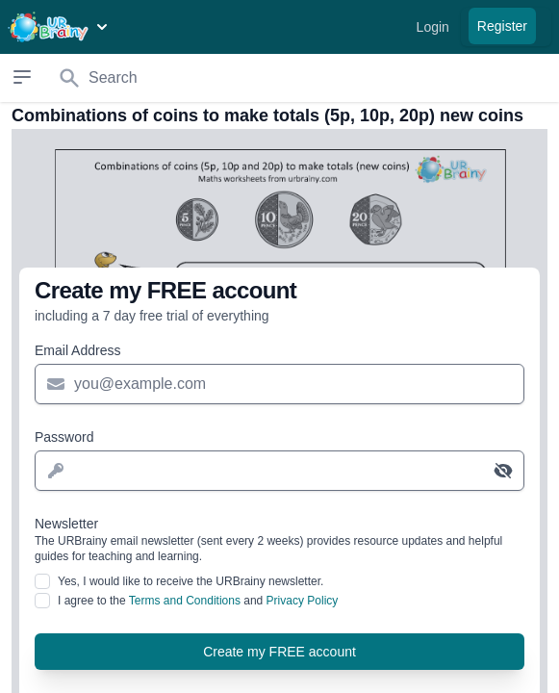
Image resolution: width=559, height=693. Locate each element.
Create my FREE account (279, 651)
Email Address (77, 350)
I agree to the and (198, 600)
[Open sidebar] (22, 77)
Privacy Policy (303, 600)
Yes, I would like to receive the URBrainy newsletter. (190, 581)
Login (433, 27)
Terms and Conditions (185, 600)
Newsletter (279, 540)
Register (502, 26)
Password (64, 437)
